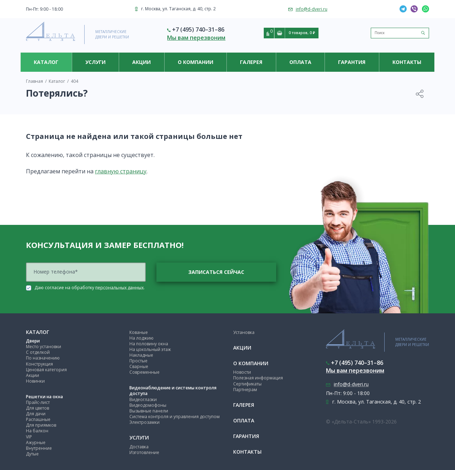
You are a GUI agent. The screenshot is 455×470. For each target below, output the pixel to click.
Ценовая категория (46, 370)
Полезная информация (258, 378)
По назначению (43, 358)
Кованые (138, 332)
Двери (33, 341)
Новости (242, 372)
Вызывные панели (148, 411)
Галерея (251, 62)
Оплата (300, 62)
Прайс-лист (38, 402)
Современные (144, 372)
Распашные (38, 419)
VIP (29, 437)
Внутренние (39, 448)
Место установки (43, 347)
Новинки (35, 381)
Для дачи (36, 414)
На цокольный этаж (150, 349)
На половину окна (148, 344)
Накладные (141, 355)
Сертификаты (247, 384)
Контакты (406, 62)
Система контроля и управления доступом (174, 417)
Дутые (32, 454)
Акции (141, 62)
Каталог (46, 62)
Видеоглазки (143, 399)
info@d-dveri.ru (311, 9)
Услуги (95, 62)
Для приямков (41, 425)
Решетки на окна (44, 397)
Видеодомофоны (147, 405)
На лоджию (141, 338)
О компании (195, 62)
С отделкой (38, 352)
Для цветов (37, 408)
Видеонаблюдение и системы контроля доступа (172, 390)
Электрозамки (144, 422)
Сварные (138, 366)
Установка (244, 332)
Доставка (139, 447)
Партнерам (245, 390)
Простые (138, 361)
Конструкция (39, 364)
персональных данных (119, 287)
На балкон (37, 431)
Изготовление (144, 452)
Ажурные (36, 442)
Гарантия (351, 62)
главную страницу (120, 171)
